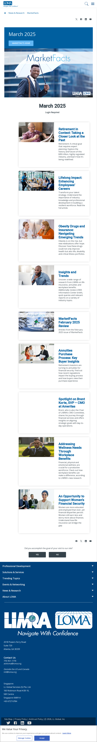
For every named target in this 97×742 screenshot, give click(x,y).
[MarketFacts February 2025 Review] (36, 321)
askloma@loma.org (12, 663)
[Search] (86, 4)
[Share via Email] (90, 19)
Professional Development (16, 566)
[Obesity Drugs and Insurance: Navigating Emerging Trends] (36, 229)
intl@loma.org (10, 672)
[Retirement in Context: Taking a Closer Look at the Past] (36, 132)
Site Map (8, 719)
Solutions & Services (13, 572)
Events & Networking (13, 584)
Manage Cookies (24, 738)
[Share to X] (76, 19)
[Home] (5, 13)
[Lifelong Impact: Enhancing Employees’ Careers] (36, 180)
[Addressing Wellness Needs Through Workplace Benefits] (36, 446)
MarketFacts (33, 13)
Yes (37, 554)
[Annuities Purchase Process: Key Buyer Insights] (36, 353)
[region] (48, 733)
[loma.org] (11, 4)
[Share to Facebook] (81, 19)
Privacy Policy (21, 719)
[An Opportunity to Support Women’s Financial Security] (36, 499)
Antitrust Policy (36, 719)
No (57, 554)
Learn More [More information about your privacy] (66, 733)
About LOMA (9, 596)
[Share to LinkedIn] (85, 19)
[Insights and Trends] (36, 275)
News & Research (16, 13)
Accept (42, 738)
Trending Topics (11, 578)
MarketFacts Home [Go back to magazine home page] (21, 43)
